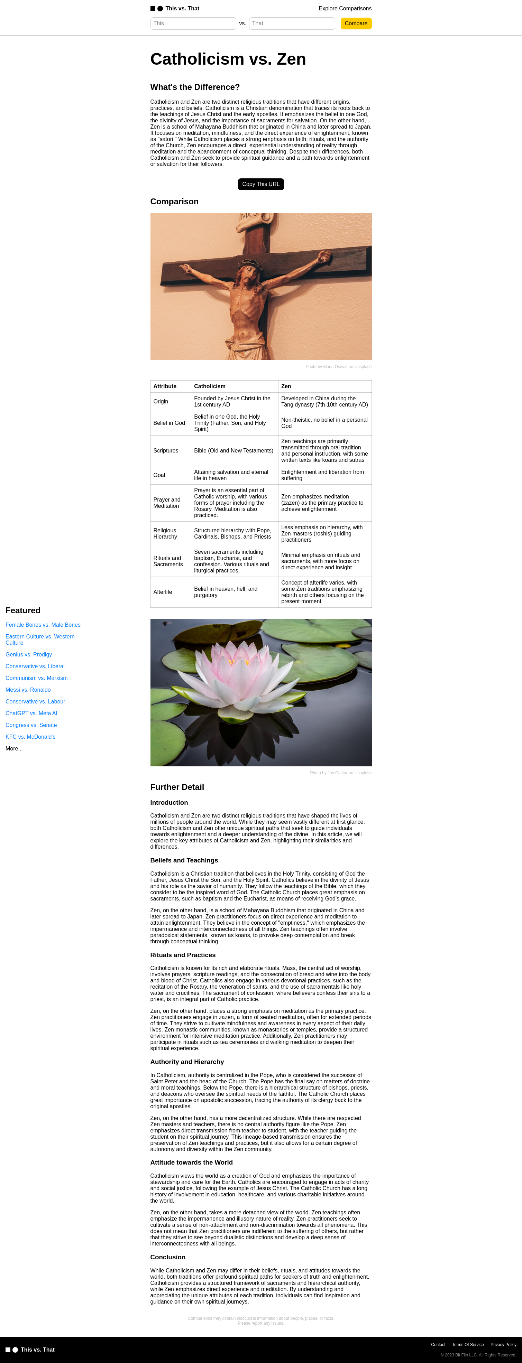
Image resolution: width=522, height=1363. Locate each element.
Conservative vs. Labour (35, 701)
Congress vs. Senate (31, 725)
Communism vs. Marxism (37, 678)
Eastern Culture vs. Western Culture (40, 640)
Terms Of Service (468, 1344)
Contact (438, 1344)
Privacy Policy (503, 1344)
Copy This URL (261, 184)
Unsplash (363, 366)
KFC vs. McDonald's (30, 737)
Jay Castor (337, 773)
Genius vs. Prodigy (29, 654)
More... (14, 748)
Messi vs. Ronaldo (28, 690)
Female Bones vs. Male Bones (43, 625)
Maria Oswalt (335, 366)
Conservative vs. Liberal (35, 666)
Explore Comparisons (345, 8)
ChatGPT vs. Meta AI (31, 713)
